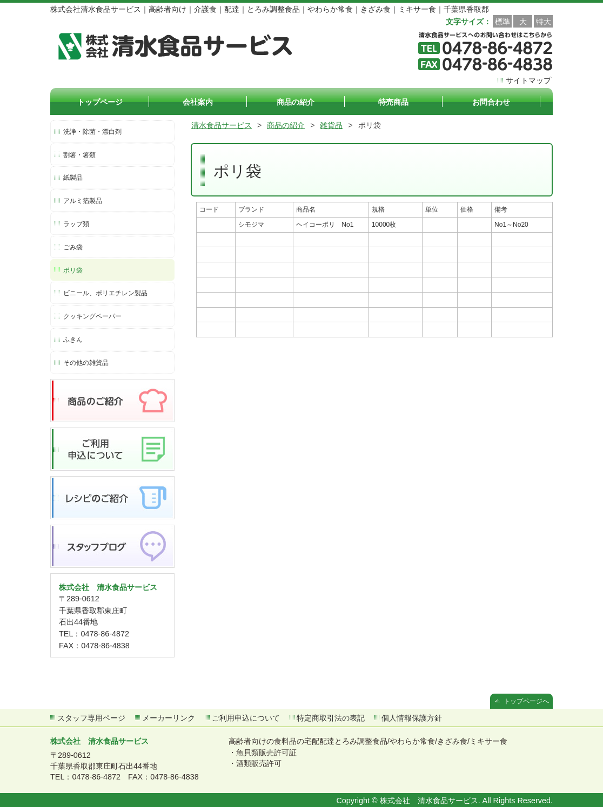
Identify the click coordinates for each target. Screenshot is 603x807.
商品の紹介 (286, 125)
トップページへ (526, 701)
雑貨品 (331, 125)
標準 (502, 21)
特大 (543, 21)
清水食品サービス (221, 125)
